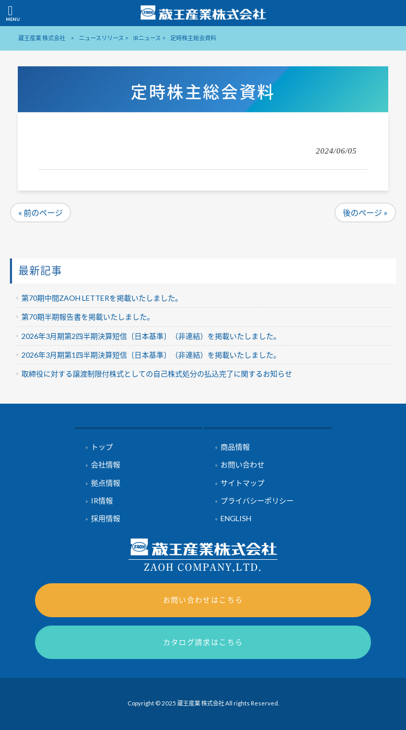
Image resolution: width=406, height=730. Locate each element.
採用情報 (105, 518)
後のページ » (365, 212)
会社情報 (105, 464)
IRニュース (147, 37)
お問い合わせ (242, 464)
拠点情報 (105, 482)
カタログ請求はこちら (203, 642)
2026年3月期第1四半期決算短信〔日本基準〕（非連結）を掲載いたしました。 (151, 354)
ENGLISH (236, 518)
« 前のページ (40, 212)
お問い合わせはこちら (203, 599)
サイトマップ (242, 482)
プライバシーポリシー (257, 500)
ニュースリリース (101, 37)
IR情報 (102, 500)
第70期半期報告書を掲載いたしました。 (87, 316)
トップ (102, 446)
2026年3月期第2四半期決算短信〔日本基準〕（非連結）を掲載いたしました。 (151, 336)
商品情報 (235, 446)
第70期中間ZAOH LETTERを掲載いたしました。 (101, 297)
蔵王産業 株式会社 (41, 37)
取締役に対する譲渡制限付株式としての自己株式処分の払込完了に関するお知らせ (156, 373)
